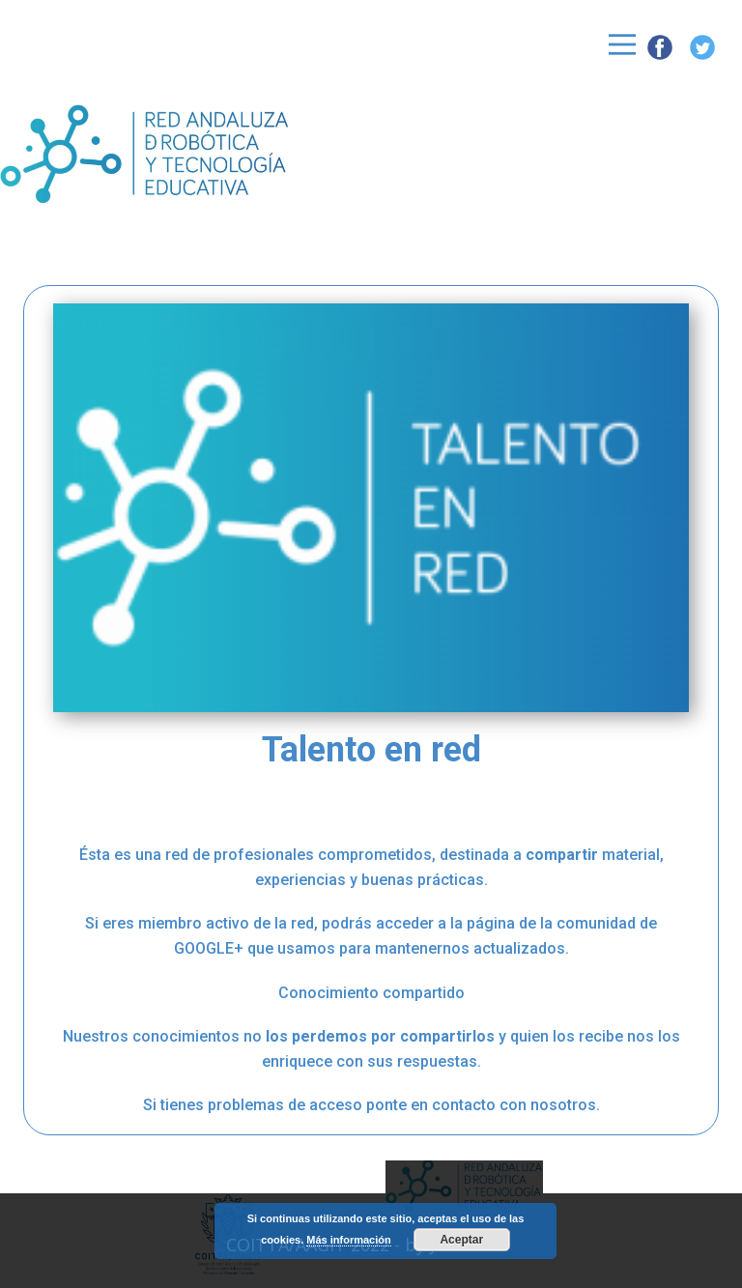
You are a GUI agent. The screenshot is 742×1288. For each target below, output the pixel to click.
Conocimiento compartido (371, 993)
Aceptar (461, 1239)
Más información (348, 1239)
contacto (464, 1105)
